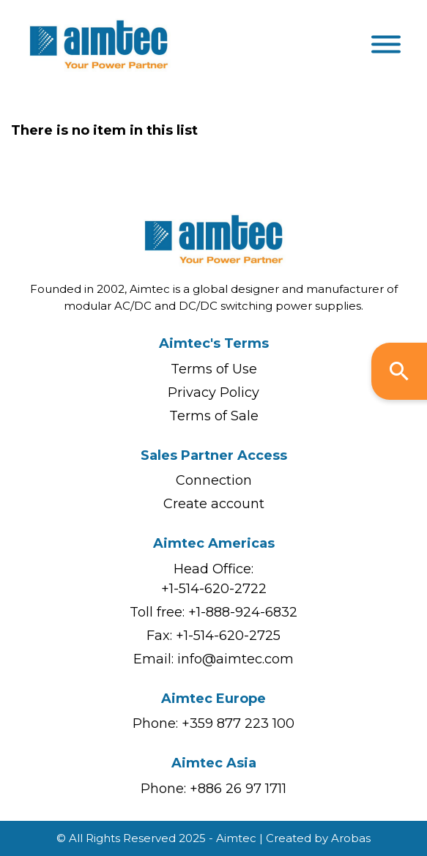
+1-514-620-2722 (214, 589)
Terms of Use (214, 369)
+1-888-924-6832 (242, 612)
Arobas (351, 838)
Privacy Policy (213, 392)
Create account (213, 504)
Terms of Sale (214, 416)
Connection (214, 480)
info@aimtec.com (235, 659)
